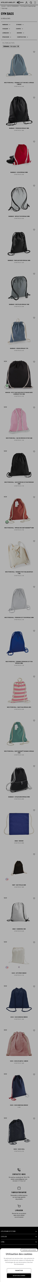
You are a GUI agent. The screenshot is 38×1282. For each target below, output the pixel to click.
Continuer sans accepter (29, 1250)
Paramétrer (19, 1270)
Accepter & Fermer (19, 1275)
